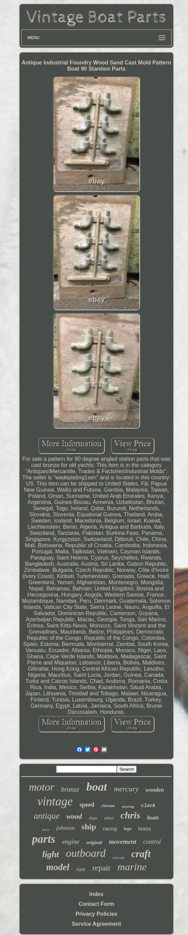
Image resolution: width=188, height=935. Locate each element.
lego (127, 828)
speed (86, 804)
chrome (108, 805)
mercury (126, 788)
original (94, 842)
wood (74, 816)
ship (89, 826)
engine (70, 841)
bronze (70, 789)
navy (45, 829)
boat (96, 786)
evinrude (118, 858)
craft (140, 853)
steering (128, 806)
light (50, 854)
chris (130, 815)
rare (80, 869)
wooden (155, 790)
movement (122, 841)
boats (153, 817)
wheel (109, 818)
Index (96, 894)
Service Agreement (96, 924)
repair (101, 868)
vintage (55, 801)
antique (47, 815)
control (152, 841)
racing (110, 828)
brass (144, 828)
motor (41, 787)
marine (132, 866)
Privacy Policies (96, 914)
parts (43, 839)
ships (93, 818)
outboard (85, 853)
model (58, 867)
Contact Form (96, 904)
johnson (65, 828)
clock (148, 805)
